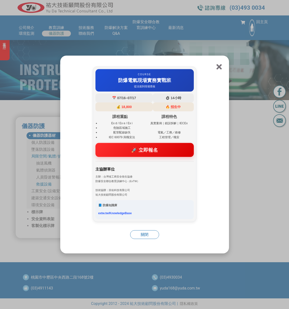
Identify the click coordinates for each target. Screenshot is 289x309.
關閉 (144, 234)
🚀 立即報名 (144, 149)
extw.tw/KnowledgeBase (115, 213)
